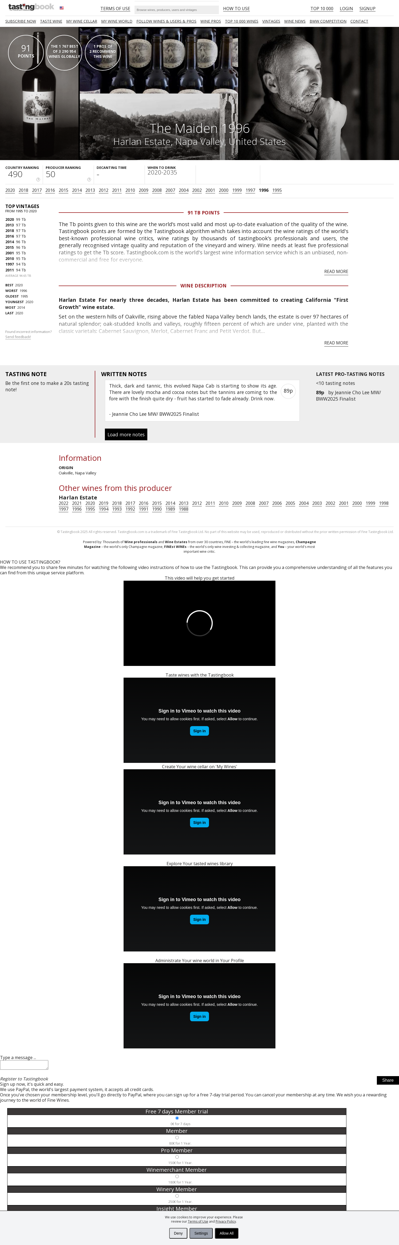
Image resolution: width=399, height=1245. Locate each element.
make (52, 383)
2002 (197, 190)
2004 (183, 190)
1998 (384, 503)
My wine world (116, 21)
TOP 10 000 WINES (241, 21)
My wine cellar (81, 21)
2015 (63, 190)
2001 (210, 190)
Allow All (227, 1233)
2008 (157, 190)
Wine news (295, 21)
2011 (117, 190)
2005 (290, 503)
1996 (263, 190)
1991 (143, 509)
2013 (90, 190)
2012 (103, 190)
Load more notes (126, 434)
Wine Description (203, 285)
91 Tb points (204, 212)
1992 (130, 509)
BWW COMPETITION (328, 21)
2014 (77, 190)
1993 (117, 509)
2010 (130, 190)
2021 (77, 503)
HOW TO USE (236, 8)
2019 (103, 503)
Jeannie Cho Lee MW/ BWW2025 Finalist (348, 395)
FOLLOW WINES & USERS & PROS (166, 21)
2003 (317, 503)
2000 (223, 190)
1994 (103, 509)
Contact (359, 21)
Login (346, 8)
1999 (237, 190)
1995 (277, 190)
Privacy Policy (226, 1221)
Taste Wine (51, 21)
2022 (63, 503)
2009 (143, 190)
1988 (183, 509)
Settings (201, 1233)
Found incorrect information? (29, 334)
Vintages (271, 21)
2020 (10, 190)
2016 (50, 190)
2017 (37, 190)
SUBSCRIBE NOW (20, 21)
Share (388, 1082)
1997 (250, 190)
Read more (336, 271)
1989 (170, 509)
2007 (170, 190)
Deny (178, 1233)
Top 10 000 (321, 8)
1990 (157, 509)
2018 (23, 190)
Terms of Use (198, 1221)
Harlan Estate (142, 141)
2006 (277, 503)
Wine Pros (210, 21)
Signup (368, 8)
